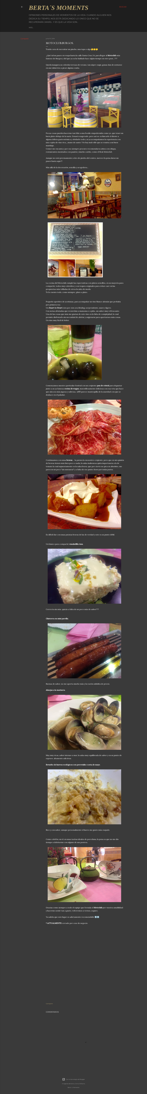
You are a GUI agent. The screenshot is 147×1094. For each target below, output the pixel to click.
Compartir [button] (25, 39)
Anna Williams (80, 1083)
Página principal (37, 28)
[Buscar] (122, 7)
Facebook (51, 28)
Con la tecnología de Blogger (73, 1079)
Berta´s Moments (58, 7)
